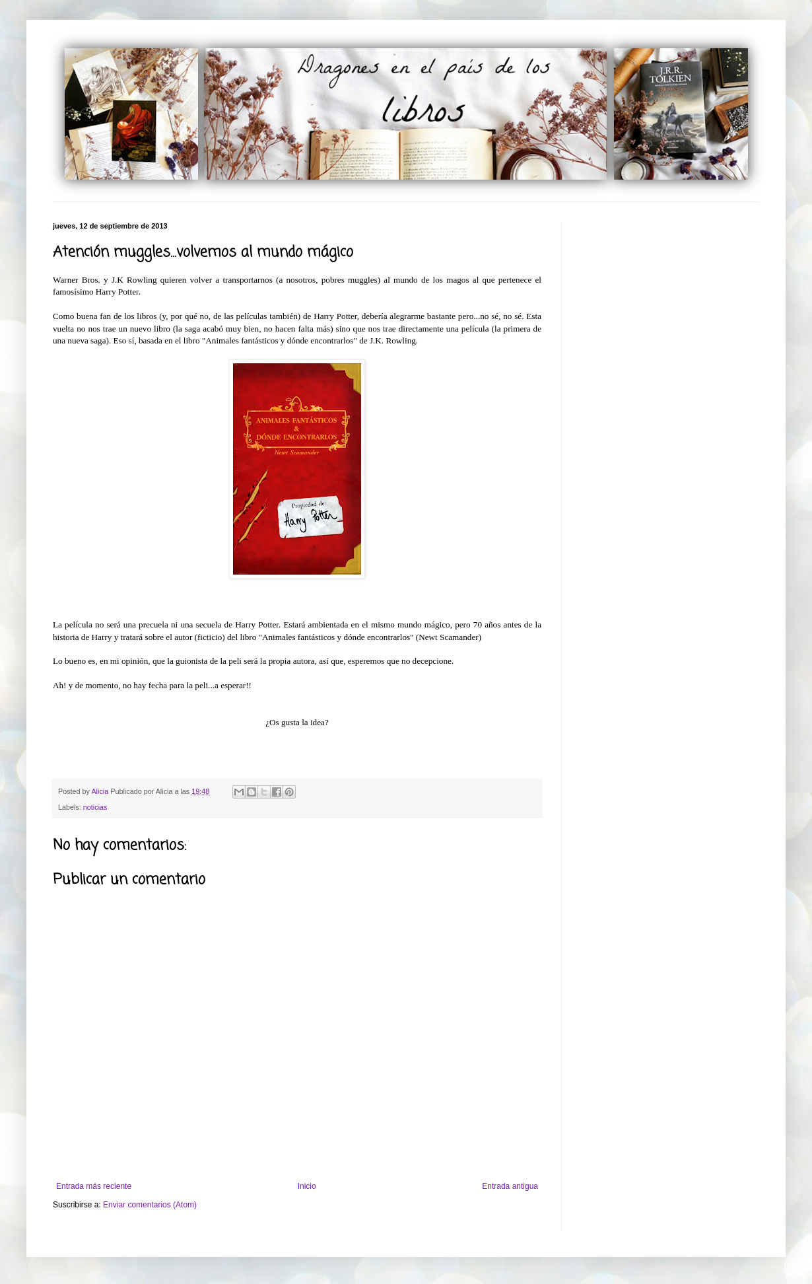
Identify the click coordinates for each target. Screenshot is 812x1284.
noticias (95, 807)
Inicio (307, 1186)
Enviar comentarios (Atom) (150, 1204)
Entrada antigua (510, 1186)
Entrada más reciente (93, 1186)
